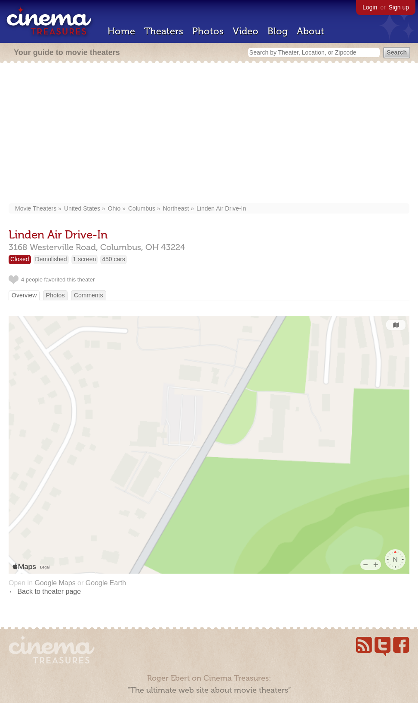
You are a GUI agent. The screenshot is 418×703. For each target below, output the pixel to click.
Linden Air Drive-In (221, 208)
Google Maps (54, 583)
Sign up (399, 7)
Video (245, 31)
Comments (88, 295)
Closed (19, 259)
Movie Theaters (35, 208)
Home (121, 31)
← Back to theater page (45, 591)
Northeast (176, 208)
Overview (24, 295)
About (310, 31)
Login (370, 7)
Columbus (141, 208)
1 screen (84, 259)
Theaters (163, 31)
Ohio (114, 208)
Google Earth (106, 583)
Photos (208, 31)
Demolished (51, 259)
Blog (277, 31)
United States (82, 208)
